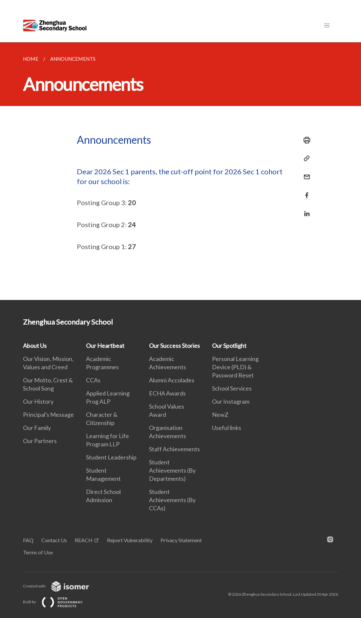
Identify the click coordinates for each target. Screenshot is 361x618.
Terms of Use (38, 552)
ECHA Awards (167, 393)
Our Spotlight (229, 345)
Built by (58, 601)
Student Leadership (111, 457)
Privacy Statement (181, 540)
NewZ (220, 414)
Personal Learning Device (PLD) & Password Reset (235, 367)
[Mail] (305, 173)
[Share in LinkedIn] (305, 209)
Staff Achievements (174, 449)
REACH (84, 540)
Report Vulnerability (130, 540)
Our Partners (40, 440)
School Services (232, 388)
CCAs (93, 380)
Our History (38, 401)
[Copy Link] (305, 158)
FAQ (28, 540)
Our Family (37, 427)
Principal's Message (48, 414)
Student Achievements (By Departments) (172, 470)
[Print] (305, 140)
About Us (35, 345)
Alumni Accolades (171, 380)
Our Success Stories (174, 345)
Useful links (226, 427)
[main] (180, 171)
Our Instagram (230, 401)
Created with (61, 586)
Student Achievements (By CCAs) (172, 500)
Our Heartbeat (105, 345)
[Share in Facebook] (305, 191)
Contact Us (54, 540)
